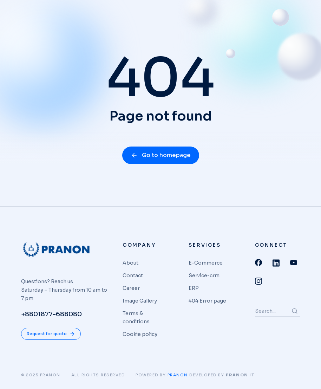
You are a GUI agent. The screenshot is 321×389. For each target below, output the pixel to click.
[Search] (294, 311)
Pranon (178, 374)
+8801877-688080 (51, 314)
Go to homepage (161, 155)
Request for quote (51, 334)
